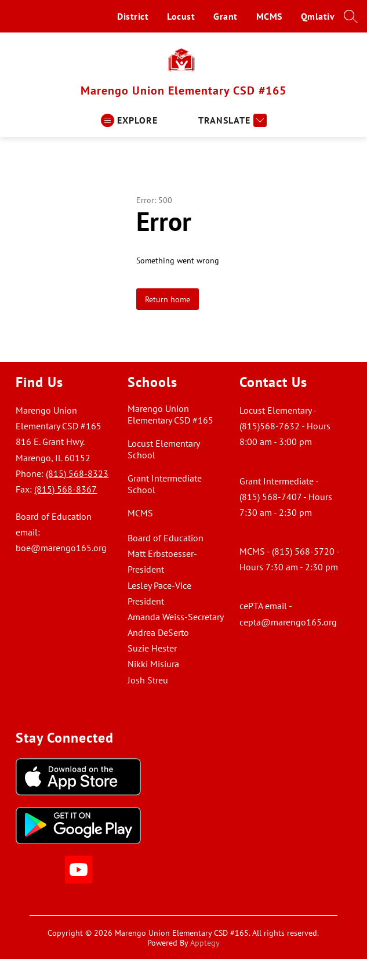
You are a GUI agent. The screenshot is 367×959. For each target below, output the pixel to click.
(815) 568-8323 (77, 473)
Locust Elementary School (163, 449)
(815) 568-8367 (65, 489)
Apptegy (205, 942)
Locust (181, 16)
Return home (167, 299)
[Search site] (351, 16)
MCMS (269, 16)
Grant (225, 16)
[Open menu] (129, 120)
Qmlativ (318, 16)
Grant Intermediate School (165, 483)
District (132, 16)
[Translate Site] (231, 120)
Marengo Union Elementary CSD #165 (170, 414)
